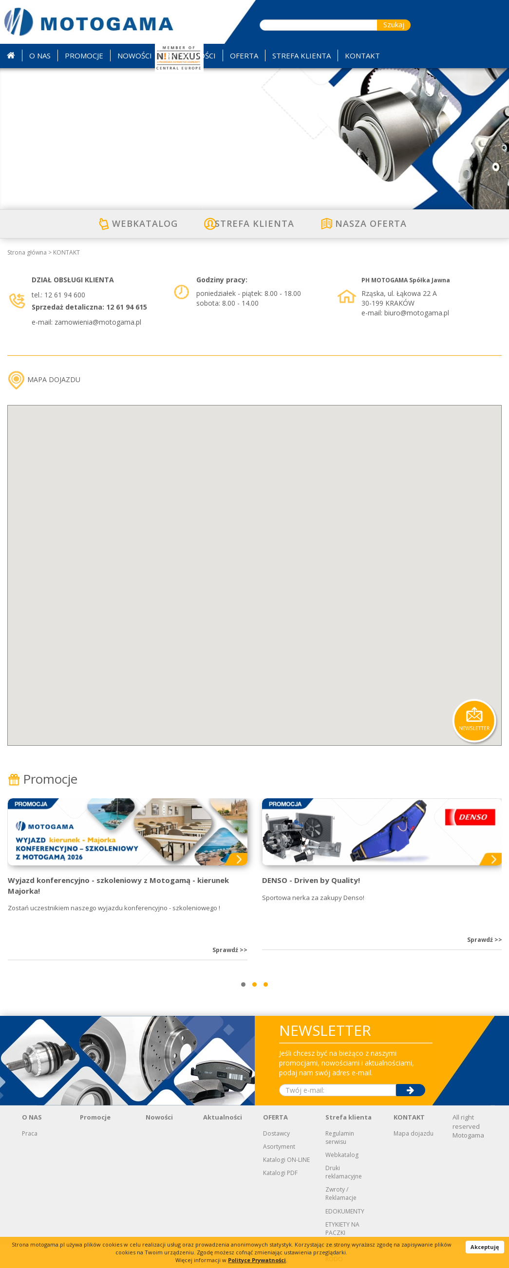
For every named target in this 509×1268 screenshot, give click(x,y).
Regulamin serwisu (339, 1137)
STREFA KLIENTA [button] (301, 55)
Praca (30, 1133)
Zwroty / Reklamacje (341, 1193)
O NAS (32, 1117)
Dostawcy (276, 1133)
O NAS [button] (40, 55)
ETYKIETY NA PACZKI (342, 1228)
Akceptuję (485, 1246)
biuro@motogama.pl (416, 312)
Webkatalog (341, 1155)
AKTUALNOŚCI (191, 55)
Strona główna (27, 252)
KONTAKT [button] (362, 55)
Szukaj (393, 24)
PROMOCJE (84, 55)
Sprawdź (229, 950)
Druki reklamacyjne (343, 1172)
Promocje (42, 779)
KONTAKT (66, 252)
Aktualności (222, 1117)
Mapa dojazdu (414, 1133)
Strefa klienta (348, 1117)
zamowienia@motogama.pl (98, 322)
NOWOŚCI (134, 55)
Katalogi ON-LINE (286, 1160)
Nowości (159, 1117)
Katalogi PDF (280, 1173)
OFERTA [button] (244, 55)
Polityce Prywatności (257, 1260)
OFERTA (275, 1117)
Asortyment (279, 1146)
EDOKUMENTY (344, 1211)
